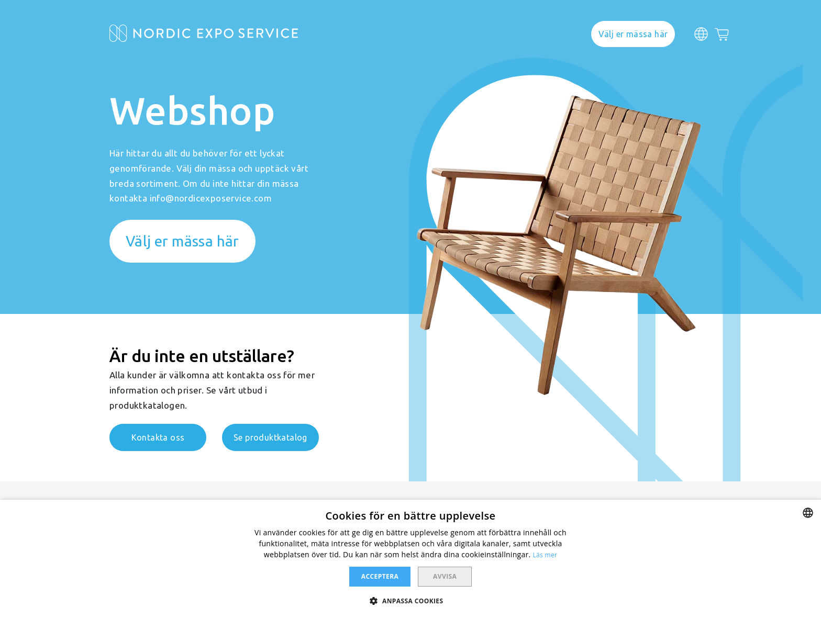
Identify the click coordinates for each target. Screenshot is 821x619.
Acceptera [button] (379, 576)
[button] (410, 600)
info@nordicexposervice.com (211, 198)
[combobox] (808, 513)
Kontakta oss (158, 437)
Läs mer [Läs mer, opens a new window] (545, 554)
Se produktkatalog (270, 437)
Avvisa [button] (445, 576)
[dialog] (410, 559)
